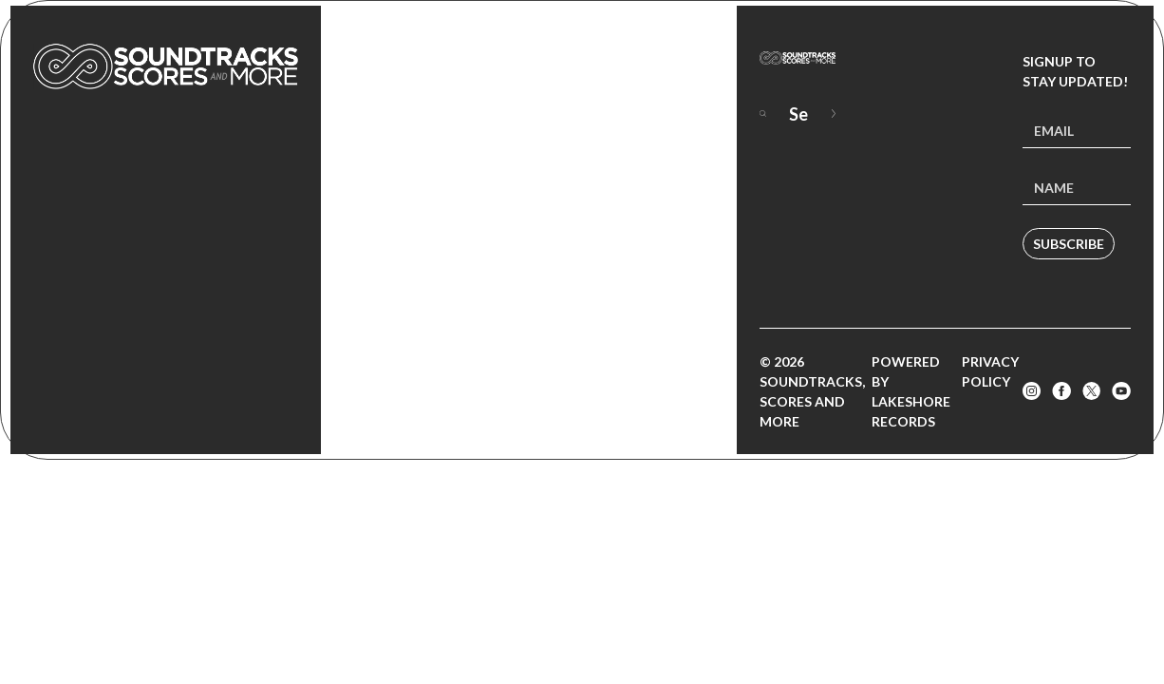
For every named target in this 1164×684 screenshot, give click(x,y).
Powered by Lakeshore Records (911, 391)
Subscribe (1068, 244)
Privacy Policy (990, 371)
